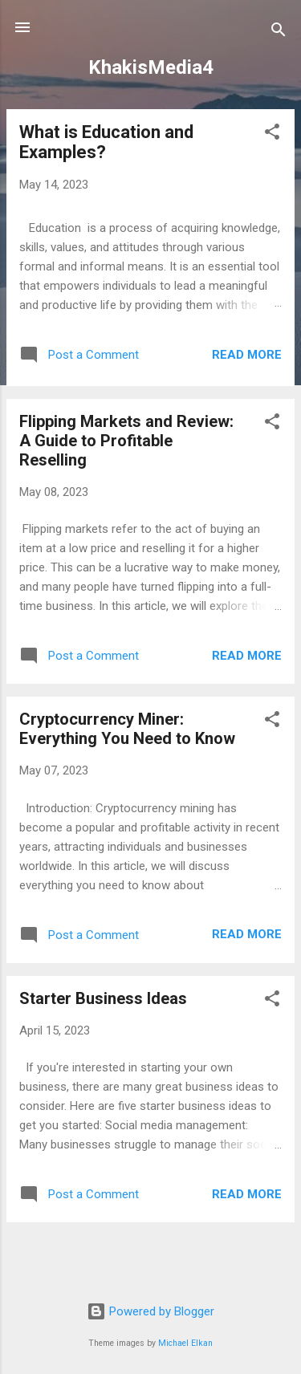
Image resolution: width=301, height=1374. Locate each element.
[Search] (278, 32)
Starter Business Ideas (103, 998)
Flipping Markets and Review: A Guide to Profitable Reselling (126, 441)
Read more (247, 355)
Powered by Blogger (150, 1311)
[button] (272, 134)
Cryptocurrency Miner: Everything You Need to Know (127, 728)
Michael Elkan (185, 1343)
